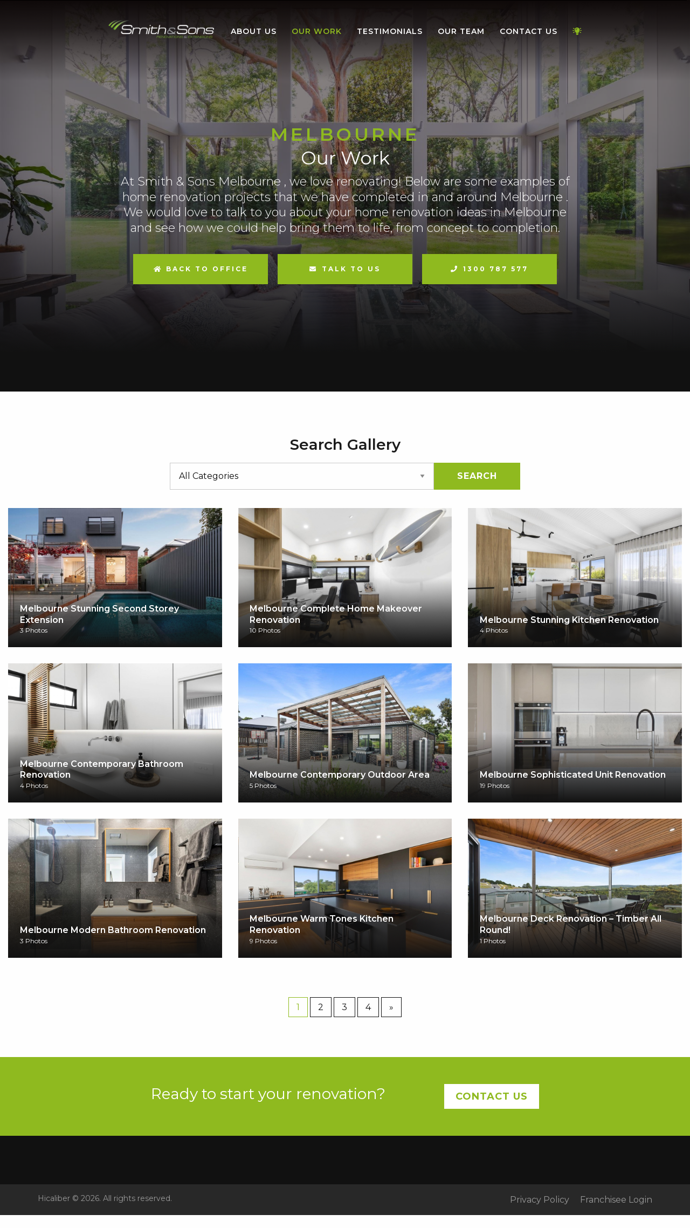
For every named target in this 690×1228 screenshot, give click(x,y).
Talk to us (351, 269)
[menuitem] (162, 32)
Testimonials (390, 31)
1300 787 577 (495, 269)
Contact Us (528, 31)
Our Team (461, 31)
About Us (254, 31)
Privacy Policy (539, 1200)
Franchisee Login (616, 1200)
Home (162, 29)
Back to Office (201, 269)
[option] (345, 196)
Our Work (317, 31)
